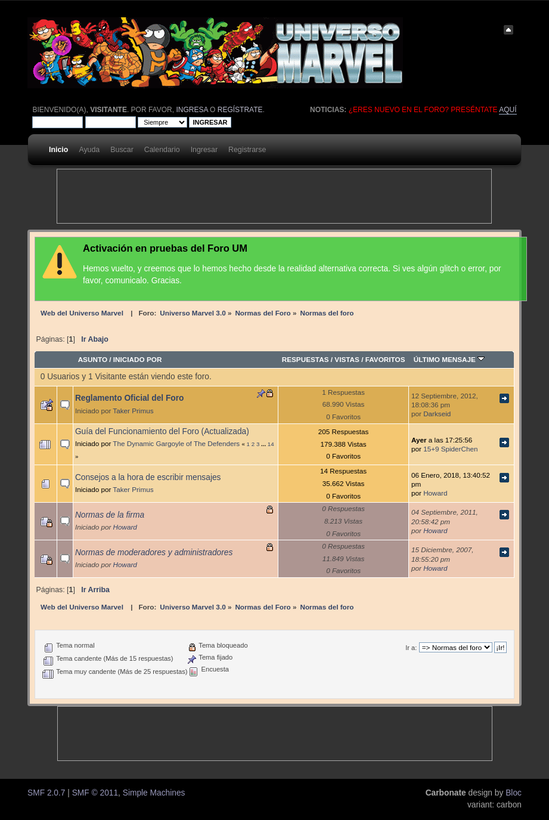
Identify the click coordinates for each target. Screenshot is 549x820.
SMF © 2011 (95, 792)
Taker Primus (133, 410)
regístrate (240, 110)
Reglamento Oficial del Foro (129, 398)
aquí (507, 110)
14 (271, 444)
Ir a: (411, 647)
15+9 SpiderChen (450, 449)
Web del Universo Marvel (82, 313)
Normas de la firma (109, 514)
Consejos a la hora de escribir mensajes (148, 477)
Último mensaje (449, 359)
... (264, 444)
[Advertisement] (274, 196)
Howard (435, 493)
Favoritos (385, 359)
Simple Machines (154, 792)
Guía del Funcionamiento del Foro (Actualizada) (162, 431)
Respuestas (305, 359)
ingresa (191, 110)
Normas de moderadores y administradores (153, 552)
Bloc (513, 792)
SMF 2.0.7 (46, 792)
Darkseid (437, 413)
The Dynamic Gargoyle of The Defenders (176, 443)
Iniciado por (137, 359)
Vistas (346, 359)
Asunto (92, 359)
